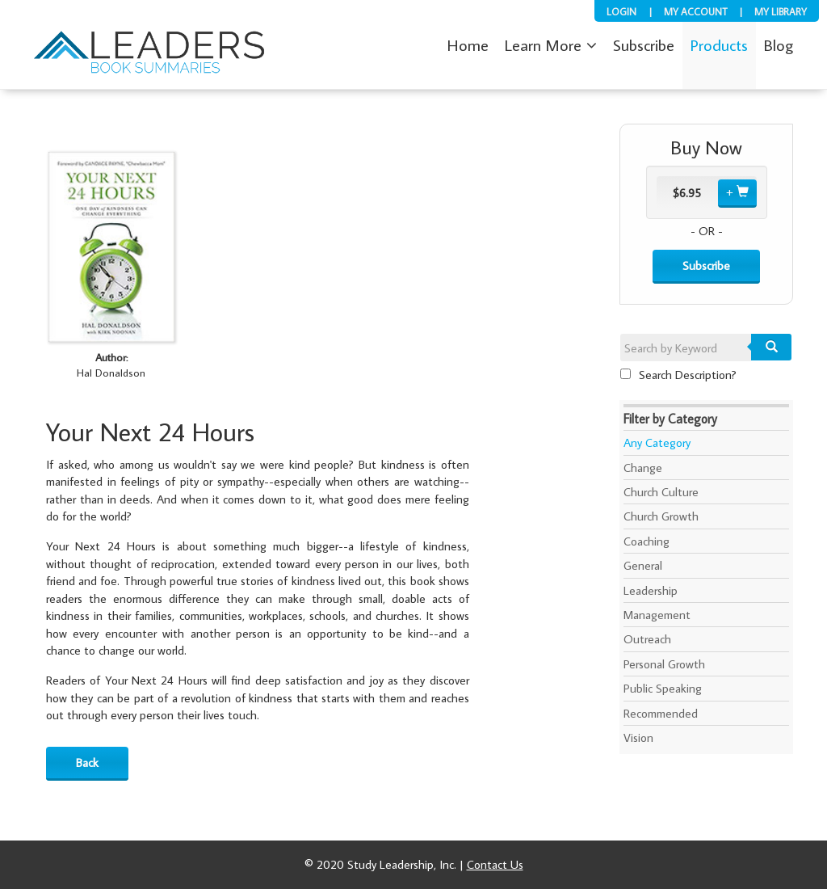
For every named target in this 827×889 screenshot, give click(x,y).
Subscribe (706, 265)
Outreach (647, 639)
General (642, 565)
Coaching (646, 541)
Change (642, 467)
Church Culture (661, 491)
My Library (780, 11)
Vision (638, 737)
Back (87, 762)
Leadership (650, 590)
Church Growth (661, 516)
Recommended (660, 713)
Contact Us (495, 864)
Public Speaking (662, 688)
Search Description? (678, 374)
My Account (695, 11)
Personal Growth (664, 664)
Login (621, 11)
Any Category (657, 442)
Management (657, 614)
